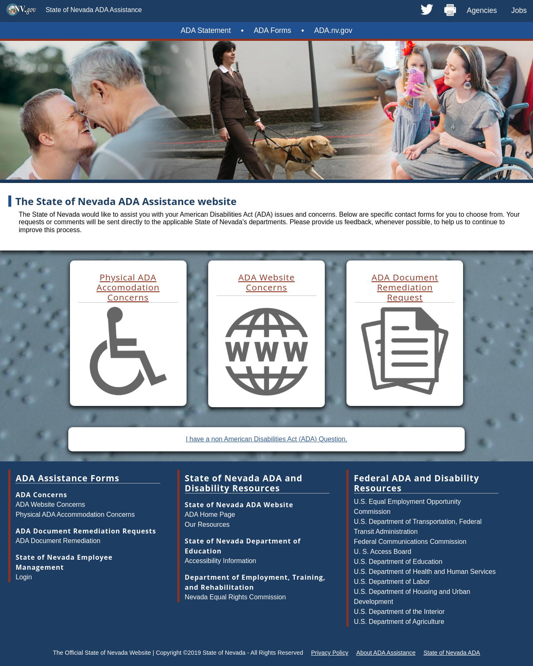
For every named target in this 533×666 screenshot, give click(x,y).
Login (23, 577)
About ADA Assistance (386, 652)
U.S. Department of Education (398, 561)
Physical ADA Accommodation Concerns (74, 514)
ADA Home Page (210, 514)
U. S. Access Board (382, 551)
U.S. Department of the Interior (399, 611)
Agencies (482, 10)
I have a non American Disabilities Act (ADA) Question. (266, 439)
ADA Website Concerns (50, 504)
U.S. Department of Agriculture (399, 621)
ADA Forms (272, 30)
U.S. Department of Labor (392, 581)
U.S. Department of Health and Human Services (425, 571)
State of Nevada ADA (451, 652)
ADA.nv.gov (333, 30)
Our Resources (207, 524)
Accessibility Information (221, 560)
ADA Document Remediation (57, 540)
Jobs (519, 10)
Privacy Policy (330, 652)
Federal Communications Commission (410, 541)
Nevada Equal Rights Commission (235, 597)
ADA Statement (206, 30)
